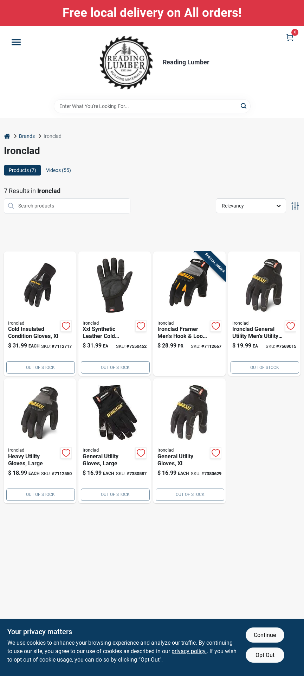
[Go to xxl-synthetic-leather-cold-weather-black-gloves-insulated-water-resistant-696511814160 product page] (114, 313)
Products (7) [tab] (22, 170)
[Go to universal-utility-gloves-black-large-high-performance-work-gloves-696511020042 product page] (114, 440)
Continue (265, 635)
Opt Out (265, 655)
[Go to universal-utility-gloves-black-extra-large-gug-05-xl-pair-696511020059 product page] (189, 440)
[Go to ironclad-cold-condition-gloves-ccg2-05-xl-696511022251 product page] (40, 313)
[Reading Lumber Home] (126, 62)
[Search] (244, 105)
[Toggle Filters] (295, 206)
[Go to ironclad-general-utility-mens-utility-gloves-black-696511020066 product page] (264, 313)
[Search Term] (152, 106)
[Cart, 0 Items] (289, 37)
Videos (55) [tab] (58, 170)
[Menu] (16, 42)
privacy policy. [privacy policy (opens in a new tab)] (189, 651)
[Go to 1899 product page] (40, 440)
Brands (27, 136)
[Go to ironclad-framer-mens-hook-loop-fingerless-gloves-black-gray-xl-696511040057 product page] (189, 313)
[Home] (7, 136)
